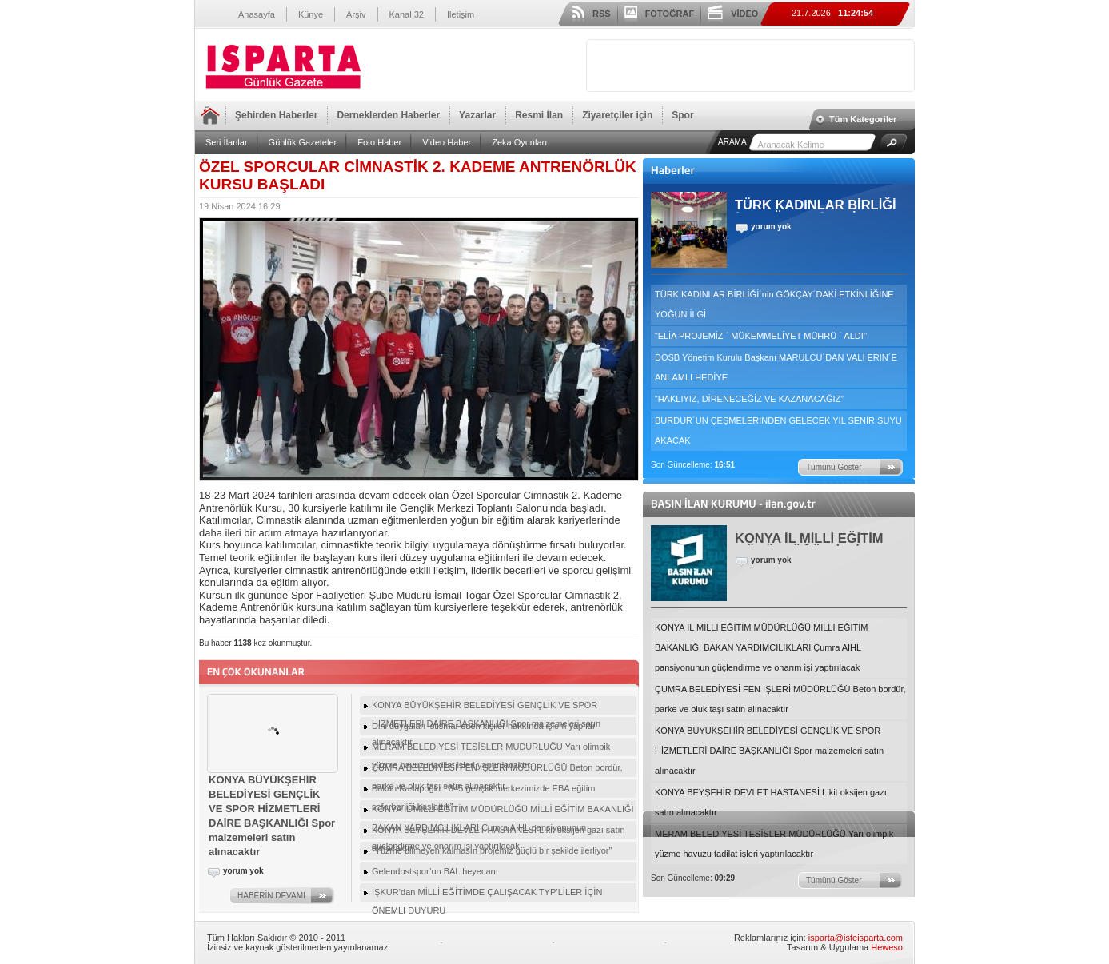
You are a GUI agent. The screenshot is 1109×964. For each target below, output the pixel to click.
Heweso (887, 947)
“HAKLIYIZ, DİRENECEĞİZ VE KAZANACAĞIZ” (749, 399)
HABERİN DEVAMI (271, 895)
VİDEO (744, 13)
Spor (682, 115)
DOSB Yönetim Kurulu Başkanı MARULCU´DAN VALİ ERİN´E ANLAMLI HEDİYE (776, 367)
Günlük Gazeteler (303, 142)
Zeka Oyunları (519, 142)
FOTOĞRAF (670, 13)
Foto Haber (379, 142)
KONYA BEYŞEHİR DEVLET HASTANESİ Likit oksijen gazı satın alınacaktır (771, 802)
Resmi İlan (539, 115)
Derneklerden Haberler (388, 115)
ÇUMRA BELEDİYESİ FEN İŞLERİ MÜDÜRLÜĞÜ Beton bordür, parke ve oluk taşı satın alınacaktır (780, 699)
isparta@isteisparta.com (855, 937)
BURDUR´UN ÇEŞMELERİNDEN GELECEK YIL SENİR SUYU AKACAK (778, 430)
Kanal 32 (406, 14)
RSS (601, 13)
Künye (310, 14)
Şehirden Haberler (276, 115)
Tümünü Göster (833, 467)
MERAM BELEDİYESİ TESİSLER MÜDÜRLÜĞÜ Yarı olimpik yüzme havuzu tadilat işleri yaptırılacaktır (774, 843)
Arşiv (355, 14)
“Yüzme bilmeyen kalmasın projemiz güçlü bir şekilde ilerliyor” (492, 850)
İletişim (460, 14)
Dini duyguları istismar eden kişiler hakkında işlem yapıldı (483, 726)
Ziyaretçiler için (617, 115)
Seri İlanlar (226, 142)
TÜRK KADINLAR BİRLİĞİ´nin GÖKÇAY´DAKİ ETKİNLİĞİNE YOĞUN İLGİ (774, 304)
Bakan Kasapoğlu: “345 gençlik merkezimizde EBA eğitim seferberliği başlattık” (483, 790)
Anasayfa (256, 14)
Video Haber (446, 142)
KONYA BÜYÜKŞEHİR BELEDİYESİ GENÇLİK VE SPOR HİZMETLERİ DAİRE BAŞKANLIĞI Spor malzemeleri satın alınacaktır (769, 750)
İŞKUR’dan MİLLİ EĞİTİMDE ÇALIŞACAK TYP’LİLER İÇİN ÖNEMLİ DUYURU (487, 894)
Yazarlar (477, 115)
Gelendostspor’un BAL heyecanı (435, 871)
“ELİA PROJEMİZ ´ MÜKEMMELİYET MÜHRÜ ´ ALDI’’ (761, 336)
